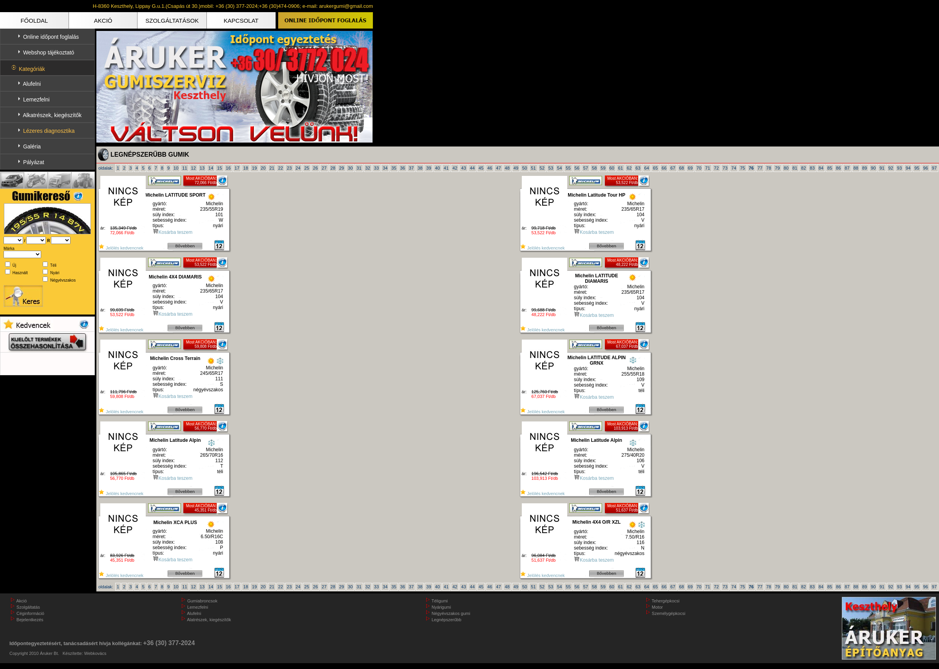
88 (856, 168)
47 (498, 168)
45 (481, 168)
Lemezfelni (36, 99)
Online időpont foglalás (51, 37)
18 (245, 168)
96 (925, 168)
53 (550, 168)
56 (577, 168)
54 (559, 168)
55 (568, 168)
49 (516, 168)
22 (280, 168)
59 (603, 168)
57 (585, 168)
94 (908, 168)
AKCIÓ (103, 20)
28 (333, 168)
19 (254, 168)
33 (376, 168)
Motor (657, 607)
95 (916, 168)
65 (655, 168)
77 (760, 168)
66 (664, 168)
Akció (21, 600)
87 (847, 168)
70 (699, 168)
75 (742, 168)
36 (402, 168)
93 (899, 168)
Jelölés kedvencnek (120, 248)
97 (934, 168)
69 (690, 168)
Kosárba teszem (176, 232)
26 (315, 168)
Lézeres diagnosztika (49, 131)
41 (446, 168)
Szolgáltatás (28, 607)
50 (524, 168)
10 (176, 168)
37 (411, 168)
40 (437, 168)
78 (768, 168)
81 (794, 168)
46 (489, 168)
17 (237, 168)
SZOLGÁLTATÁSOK (172, 20)
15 (219, 168)
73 (725, 168)
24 (298, 168)
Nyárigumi (441, 607)
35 (393, 168)
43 (463, 168)
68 (681, 168)
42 (454, 168)
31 (358, 168)
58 (594, 168)
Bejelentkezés (29, 619)
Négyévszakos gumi (451, 613)
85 (829, 168)
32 (367, 168)
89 (864, 168)
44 (472, 168)
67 (672, 168)
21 (272, 168)
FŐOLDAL (34, 20)
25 (306, 168)
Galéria (32, 146)
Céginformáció (30, 613)
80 (786, 168)
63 (637, 168)
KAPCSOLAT (241, 20)
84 (821, 168)
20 (263, 168)
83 (812, 168)
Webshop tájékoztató (48, 52)
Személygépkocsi (669, 613)
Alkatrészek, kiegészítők (52, 115)
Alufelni (32, 84)
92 (890, 168)
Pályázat (33, 162)
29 (341, 168)
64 (646, 168)
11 (184, 168)
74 (733, 168)
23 (289, 168)
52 (542, 168)
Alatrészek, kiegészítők (209, 619)
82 (803, 168)
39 (428, 168)
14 (210, 168)
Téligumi (440, 600)
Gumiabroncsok (202, 600)
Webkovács (95, 653)
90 (873, 168)
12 (193, 168)
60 (612, 168)
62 (629, 168)
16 (228, 168)
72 (716, 168)
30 (350, 168)
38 (420, 168)
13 (202, 168)
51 (533, 168)
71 (707, 168)
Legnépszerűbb (446, 619)
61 (620, 168)
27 (324, 168)
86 (838, 168)
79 (777, 168)
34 (385, 168)
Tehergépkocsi (666, 600)
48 (507, 168)
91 (881, 168)
